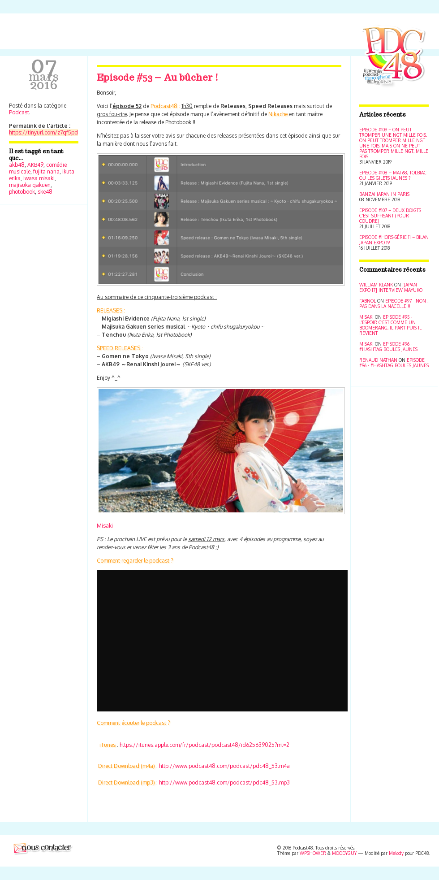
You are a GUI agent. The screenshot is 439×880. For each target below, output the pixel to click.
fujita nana (46, 171)
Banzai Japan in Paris (384, 194)
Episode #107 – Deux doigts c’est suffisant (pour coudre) (390, 216)
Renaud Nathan (378, 360)
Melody (396, 853)
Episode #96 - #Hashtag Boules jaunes (388, 346)
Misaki (105, 525)
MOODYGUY (344, 853)
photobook (22, 191)
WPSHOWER (313, 853)
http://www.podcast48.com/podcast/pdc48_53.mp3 (224, 782)
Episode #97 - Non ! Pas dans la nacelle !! (394, 303)
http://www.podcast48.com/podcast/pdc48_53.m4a (224, 766)
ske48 (45, 191)
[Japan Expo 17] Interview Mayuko (390, 287)
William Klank (376, 284)
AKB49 (35, 164)
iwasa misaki (39, 178)
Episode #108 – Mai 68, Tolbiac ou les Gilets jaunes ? (392, 175)
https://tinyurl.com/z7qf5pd (43, 132)
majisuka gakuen (30, 185)
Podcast (19, 112)
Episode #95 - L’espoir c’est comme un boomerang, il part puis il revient (390, 325)
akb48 (17, 164)
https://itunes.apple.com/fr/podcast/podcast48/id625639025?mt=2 (204, 744)
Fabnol (367, 300)
